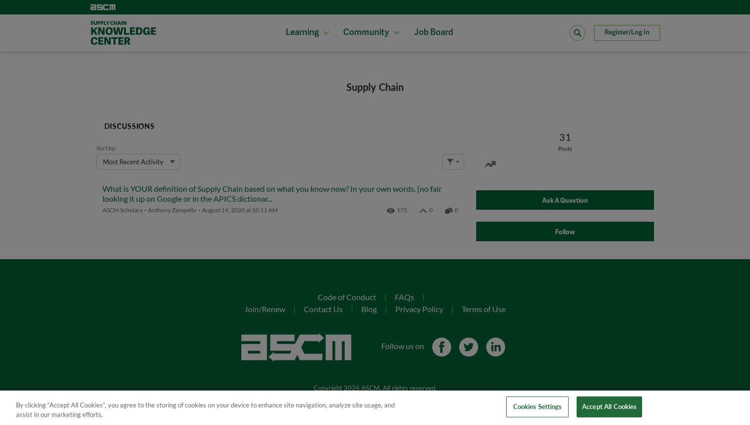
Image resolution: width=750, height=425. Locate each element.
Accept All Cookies (609, 407)
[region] (375, 408)
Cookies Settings (537, 407)
